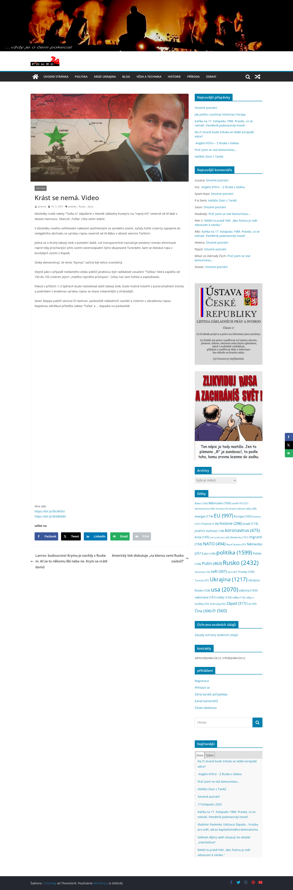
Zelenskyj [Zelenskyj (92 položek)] (218, 603)
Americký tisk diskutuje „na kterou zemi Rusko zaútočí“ (150, 558)
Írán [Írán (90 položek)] (252, 603)
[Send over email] (120, 536)
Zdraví (211, 76)
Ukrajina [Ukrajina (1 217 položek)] (228, 579)
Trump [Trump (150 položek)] (246, 572)
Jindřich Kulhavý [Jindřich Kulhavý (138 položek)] (209, 531)
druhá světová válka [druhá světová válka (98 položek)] (243, 508)
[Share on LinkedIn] (95, 536)
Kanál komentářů (206, 701)
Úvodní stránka (56, 76)
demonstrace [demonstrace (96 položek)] (205, 508)
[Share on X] (71, 536)
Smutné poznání (206, 108)
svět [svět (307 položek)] (219, 571)
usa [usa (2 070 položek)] (224, 589)
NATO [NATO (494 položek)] (214, 544)
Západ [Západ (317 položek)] (236, 603)
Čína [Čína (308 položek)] (203, 610)
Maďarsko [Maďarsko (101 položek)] (239, 537)
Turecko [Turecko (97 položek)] (202, 580)
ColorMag (49, 883)
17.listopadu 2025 (210, 804)
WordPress (100, 883)
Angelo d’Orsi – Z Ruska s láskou (217, 143)
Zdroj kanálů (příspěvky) (211, 694)
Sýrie (90, 206)
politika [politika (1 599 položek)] (234, 552)
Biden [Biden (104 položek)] (201, 503)
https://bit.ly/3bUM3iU (50, 511)
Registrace (202, 681)
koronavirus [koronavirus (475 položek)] (242, 530)
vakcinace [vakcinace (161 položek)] (205, 597)
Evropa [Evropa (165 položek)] (243, 516)
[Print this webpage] (142, 536)
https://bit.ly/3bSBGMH (50, 516)
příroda (193, 76)
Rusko (82, 206)
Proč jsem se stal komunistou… (216, 150)
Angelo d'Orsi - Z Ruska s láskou (220, 774)
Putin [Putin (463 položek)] (212, 563)
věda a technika (149, 76)
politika (81, 76)
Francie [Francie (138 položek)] (210, 524)
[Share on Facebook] (46, 536)
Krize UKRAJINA (105, 76)
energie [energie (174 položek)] (204, 516)
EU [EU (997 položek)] (223, 515)
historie (174, 76)
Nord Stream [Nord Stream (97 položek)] (236, 544)
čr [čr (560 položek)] (219, 610)
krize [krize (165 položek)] (202, 537)
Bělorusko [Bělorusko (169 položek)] (220, 503)
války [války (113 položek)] (238, 597)
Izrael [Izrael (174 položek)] (250, 524)
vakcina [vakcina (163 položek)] (248, 590)
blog (126, 76)
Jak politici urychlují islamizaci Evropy (220, 114)
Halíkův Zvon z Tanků (209, 156)
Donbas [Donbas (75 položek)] (222, 508)
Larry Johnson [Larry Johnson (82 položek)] (220, 537)
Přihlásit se (202, 688)
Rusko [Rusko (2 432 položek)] (241, 563)
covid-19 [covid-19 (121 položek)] (240, 503)
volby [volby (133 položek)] (224, 597)
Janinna (42, 206)
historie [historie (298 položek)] (231, 523)
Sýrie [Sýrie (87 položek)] (232, 571)
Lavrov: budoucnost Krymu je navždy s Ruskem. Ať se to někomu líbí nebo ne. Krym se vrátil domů (69, 561)
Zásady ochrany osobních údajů (216, 635)
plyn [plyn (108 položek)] (209, 553)
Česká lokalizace (206, 708)
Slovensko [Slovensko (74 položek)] (202, 572)
